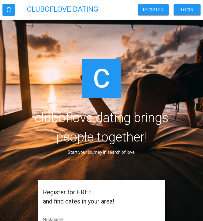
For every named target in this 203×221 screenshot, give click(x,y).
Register (153, 9)
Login (187, 9)
